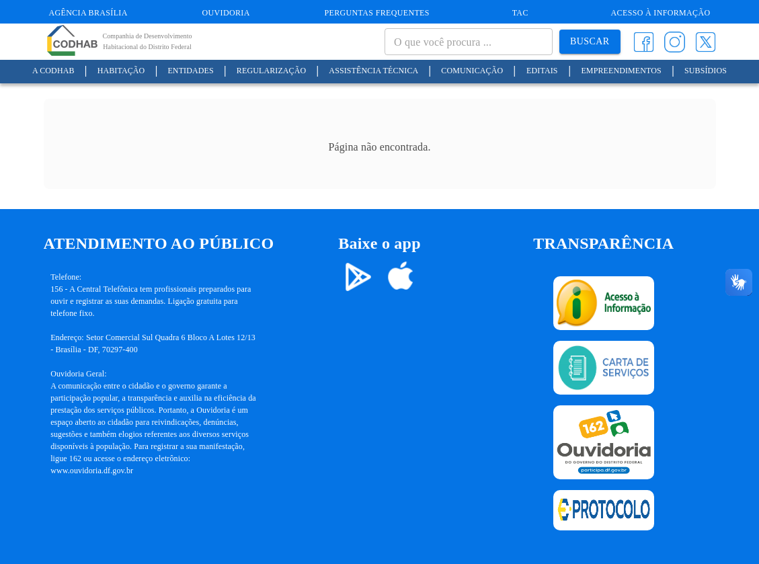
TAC (520, 13)
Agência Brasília (88, 13)
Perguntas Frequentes (377, 13)
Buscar (589, 42)
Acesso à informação (661, 13)
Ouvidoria (226, 13)
